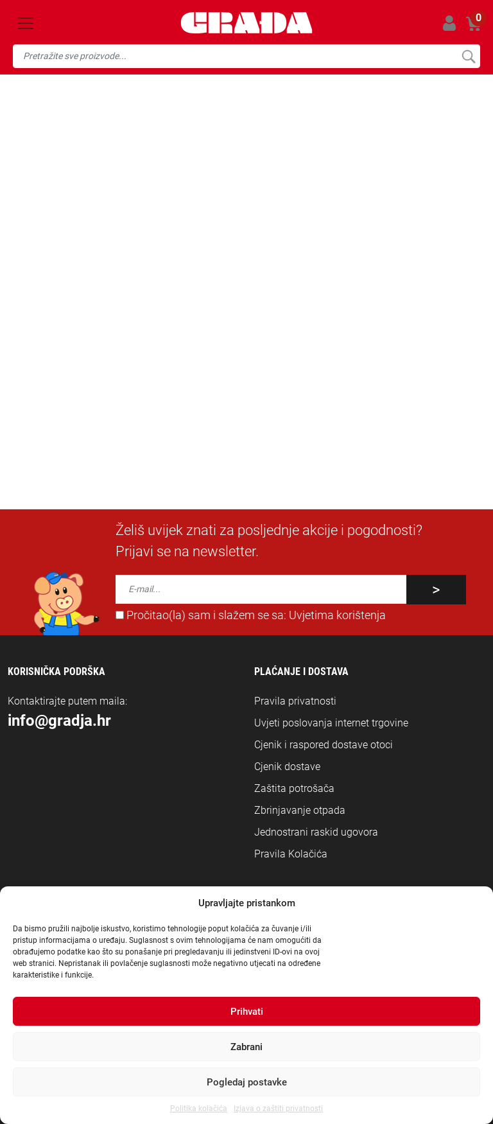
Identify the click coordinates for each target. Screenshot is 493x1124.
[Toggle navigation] (26, 23)
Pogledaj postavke (247, 1082)
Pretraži (468, 56)
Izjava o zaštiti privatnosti (278, 1108)
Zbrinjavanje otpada (299, 810)
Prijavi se (449, 23)
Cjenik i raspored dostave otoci (323, 745)
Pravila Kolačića (290, 854)
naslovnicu (188, 325)
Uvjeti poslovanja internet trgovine (331, 723)
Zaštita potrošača (294, 788)
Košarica (474, 21)
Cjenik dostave (287, 766)
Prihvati (246, 1011)
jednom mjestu (400, 325)
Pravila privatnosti (295, 701)
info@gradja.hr (204, 341)
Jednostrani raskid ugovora (316, 832)
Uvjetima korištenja (337, 615)
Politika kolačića (198, 1108)
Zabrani (246, 1047)
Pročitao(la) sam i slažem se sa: (251, 615)
